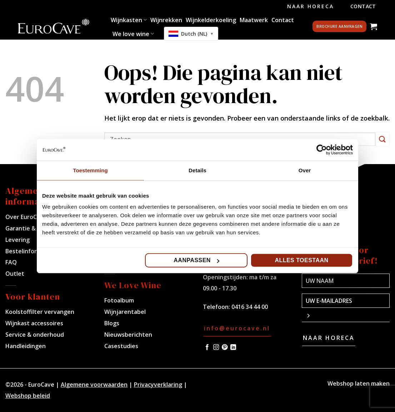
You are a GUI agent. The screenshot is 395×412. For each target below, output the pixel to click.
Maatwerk (254, 20)
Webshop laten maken (359, 383)
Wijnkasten (129, 20)
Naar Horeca (310, 6)
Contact (363, 6)
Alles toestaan (301, 260)
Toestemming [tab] (90, 170)
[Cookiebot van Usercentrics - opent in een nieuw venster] (321, 149)
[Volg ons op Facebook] (207, 347)
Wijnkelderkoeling (211, 20)
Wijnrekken (166, 20)
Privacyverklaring (158, 384)
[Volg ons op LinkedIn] (233, 347)
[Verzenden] (382, 139)
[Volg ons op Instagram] (216, 347)
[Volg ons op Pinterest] (225, 347)
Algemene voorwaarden (94, 384)
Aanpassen (196, 260)
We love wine (133, 34)
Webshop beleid (27, 396)
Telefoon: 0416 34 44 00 (235, 307)
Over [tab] (305, 170)
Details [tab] (197, 170)
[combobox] (191, 34)
